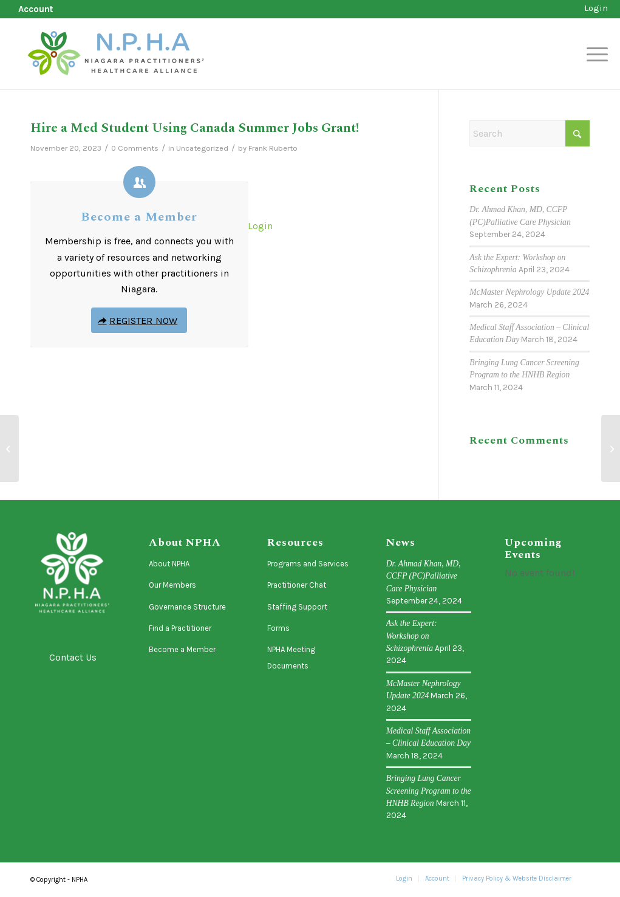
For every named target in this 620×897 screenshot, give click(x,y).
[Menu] (593, 54)
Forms (278, 628)
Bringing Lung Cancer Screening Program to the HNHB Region (428, 791)
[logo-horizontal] (117, 54)
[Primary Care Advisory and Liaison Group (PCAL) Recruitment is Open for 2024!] (610, 448)
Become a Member (139, 217)
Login (596, 7)
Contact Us (73, 657)
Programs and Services (308, 563)
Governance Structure (187, 606)
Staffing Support (297, 606)
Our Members (172, 584)
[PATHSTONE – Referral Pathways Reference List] (9, 448)
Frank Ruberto (273, 148)
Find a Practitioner (180, 628)
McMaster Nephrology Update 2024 (529, 292)
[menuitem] (32, 9)
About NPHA (169, 563)
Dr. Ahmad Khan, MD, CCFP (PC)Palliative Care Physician (423, 576)
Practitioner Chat (296, 584)
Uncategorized (202, 148)
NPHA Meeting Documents (291, 657)
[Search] (529, 133)
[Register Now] (139, 320)
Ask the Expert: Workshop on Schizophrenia (411, 636)
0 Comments (134, 148)
